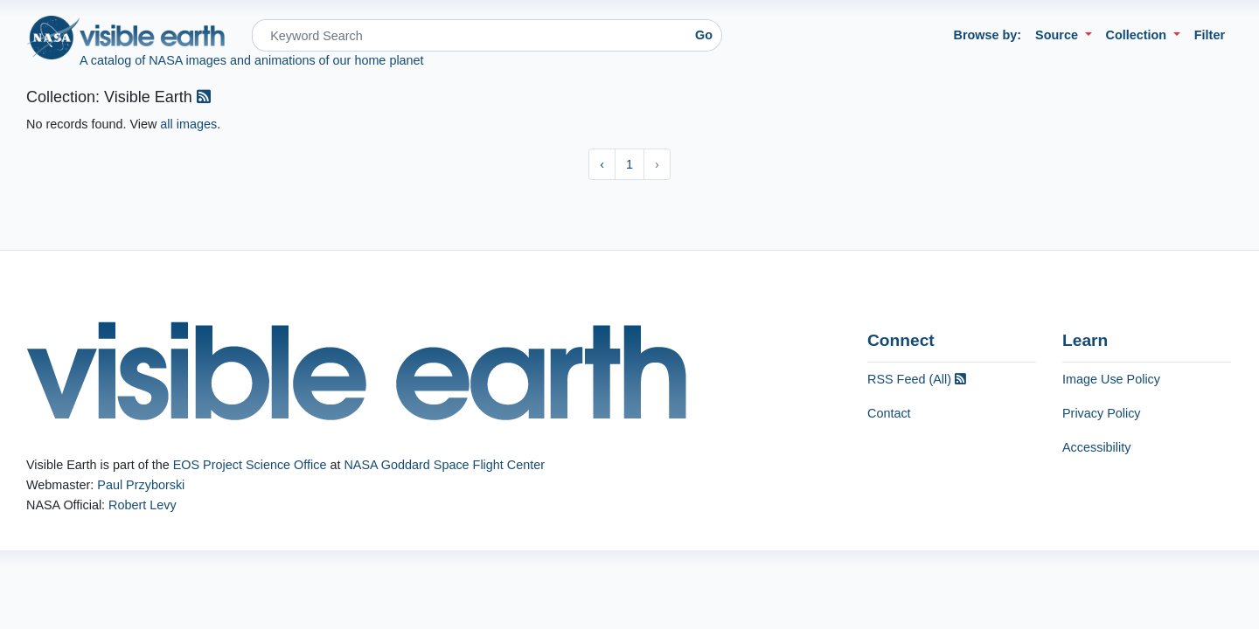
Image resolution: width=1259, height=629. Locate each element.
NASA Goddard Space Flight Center (444, 465)
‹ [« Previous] (602, 164)
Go (704, 35)
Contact (889, 413)
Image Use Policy (1111, 379)
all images (188, 124)
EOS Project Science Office (250, 465)
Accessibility (1096, 447)
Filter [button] (1209, 35)
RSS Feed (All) (916, 379)
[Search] (469, 35)
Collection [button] (1138, 35)
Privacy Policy (1101, 413)
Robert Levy (142, 505)
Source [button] (1058, 35)
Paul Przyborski (140, 485)
